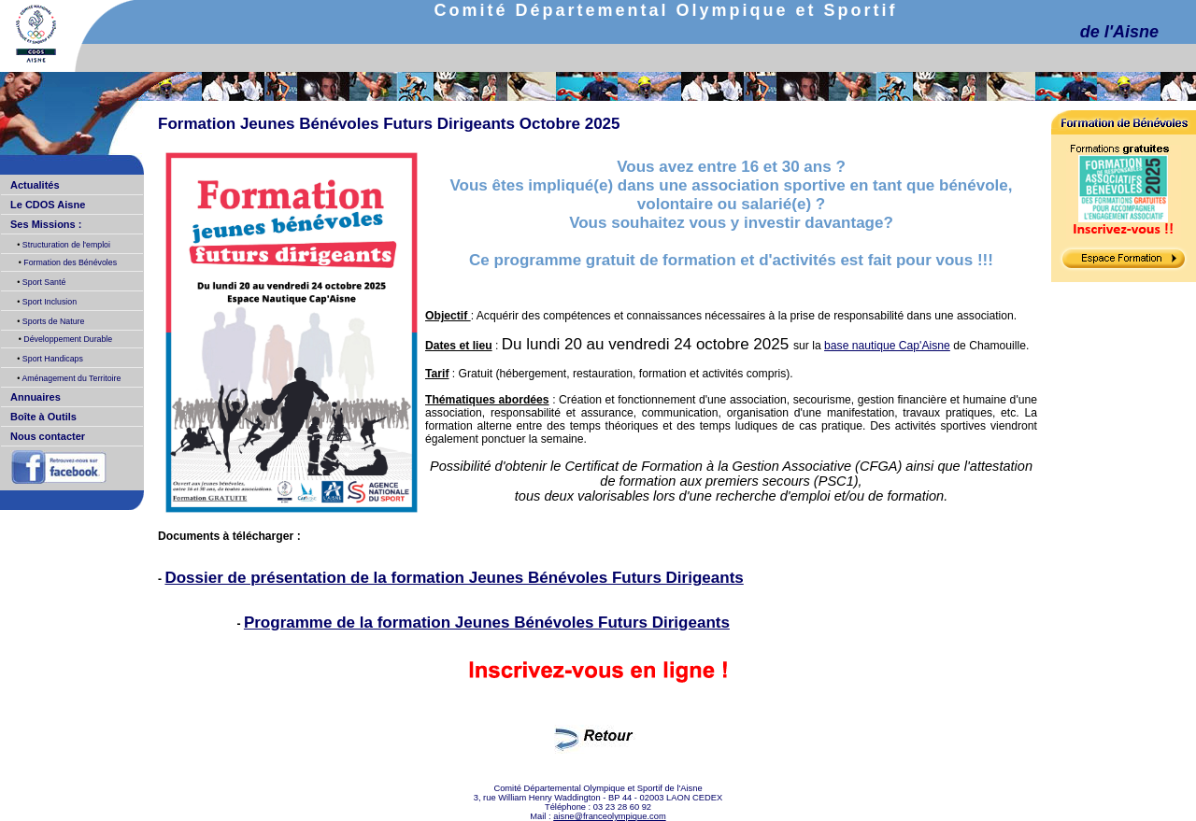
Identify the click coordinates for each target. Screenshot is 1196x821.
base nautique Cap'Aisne (887, 345)
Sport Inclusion (48, 301)
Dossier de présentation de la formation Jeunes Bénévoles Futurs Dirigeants (453, 578)
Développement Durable (66, 339)
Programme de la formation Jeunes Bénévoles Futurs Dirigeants (487, 622)
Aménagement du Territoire (70, 378)
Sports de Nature (52, 321)
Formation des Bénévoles (69, 262)
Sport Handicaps (51, 358)
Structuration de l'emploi (65, 244)
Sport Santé (42, 282)
